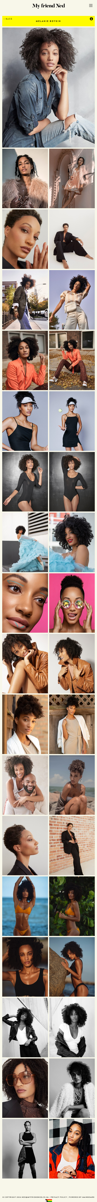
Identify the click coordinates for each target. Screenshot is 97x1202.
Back (8, 19)
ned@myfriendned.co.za (35, 1197)
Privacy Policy (59, 1197)
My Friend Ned (48, 6)
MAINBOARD (88, 1197)
